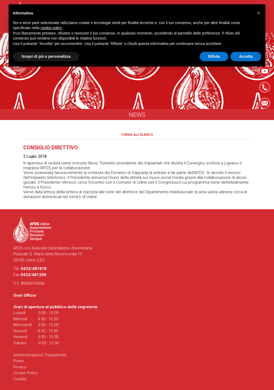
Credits (19, 379)
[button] (258, 13)
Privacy (19, 367)
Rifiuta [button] (214, 56)
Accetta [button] (246, 56)
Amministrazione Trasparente (39, 355)
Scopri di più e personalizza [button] (46, 56)
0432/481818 (34, 268)
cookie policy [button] (51, 28)
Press (18, 360)
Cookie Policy (25, 372)
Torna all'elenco (137, 135)
